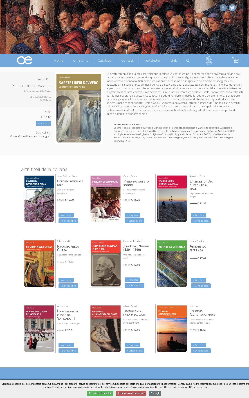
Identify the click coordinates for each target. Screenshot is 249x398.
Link (173, 60)
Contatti (127, 60)
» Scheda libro (68, 220)
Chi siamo (80, 60)
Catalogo (105, 60)
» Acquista (43, 123)
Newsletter (152, 60)
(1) (237, 60)
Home (59, 60)
